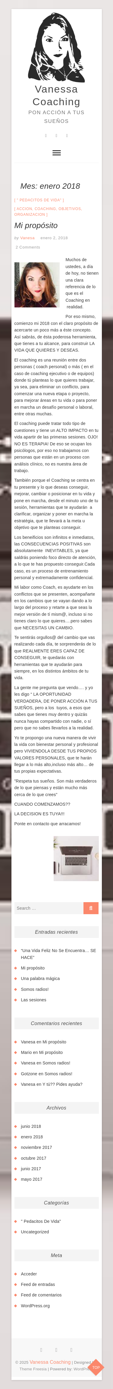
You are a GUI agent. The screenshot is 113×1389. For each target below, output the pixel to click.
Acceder (29, 1273)
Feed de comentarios (41, 1295)
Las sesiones (33, 999)
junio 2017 (31, 1168)
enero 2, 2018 (54, 238)
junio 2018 (31, 1126)
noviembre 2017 (36, 1147)
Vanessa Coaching (57, 95)
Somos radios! (35, 989)
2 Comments (28, 247)
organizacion (29, 214)
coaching (45, 209)
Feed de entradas (38, 1284)
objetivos (69, 209)
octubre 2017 (33, 1158)
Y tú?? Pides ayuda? (62, 1084)
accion (24, 209)
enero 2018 (32, 1136)
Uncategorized (35, 1231)
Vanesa (27, 238)
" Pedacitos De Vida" (39, 200)
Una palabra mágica (40, 978)
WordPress (83, 1369)
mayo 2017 (31, 1179)
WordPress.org (35, 1305)
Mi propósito (36, 225)
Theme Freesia (33, 1369)
